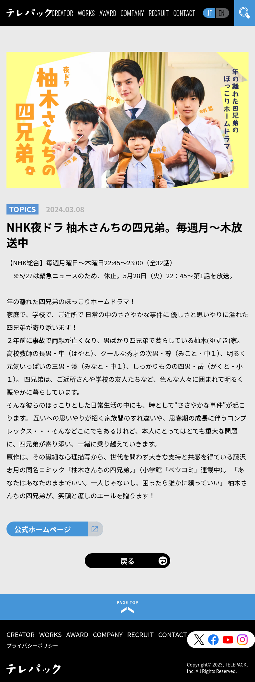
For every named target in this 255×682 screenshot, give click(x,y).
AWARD (107, 13)
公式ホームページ (42, 529)
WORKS (86, 13)
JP (210, 13)
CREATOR (62, 13)
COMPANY (132, 13)
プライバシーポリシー (32, 645)
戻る (127, 561)
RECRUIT (159, 13)
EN (221, 13)
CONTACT (184, 13)
